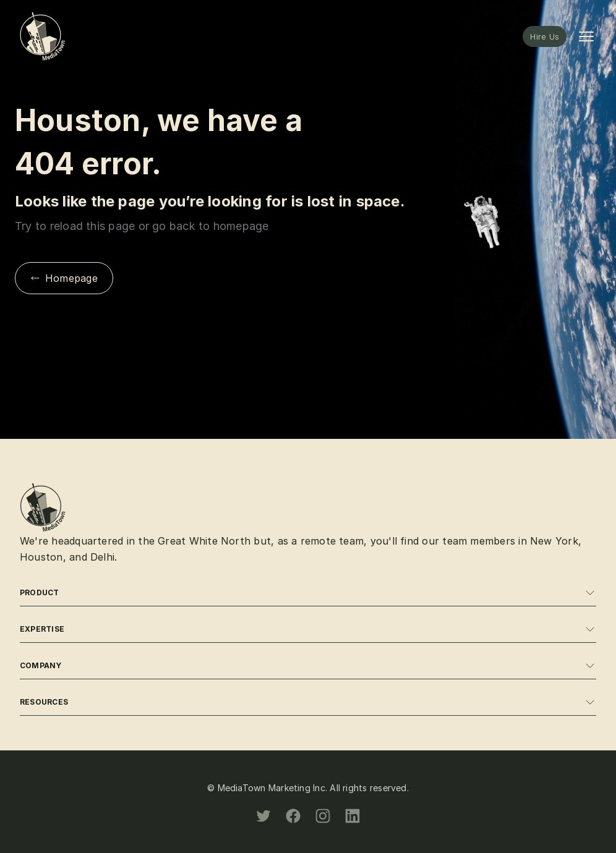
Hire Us (544, 36)
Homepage (64, 278)
